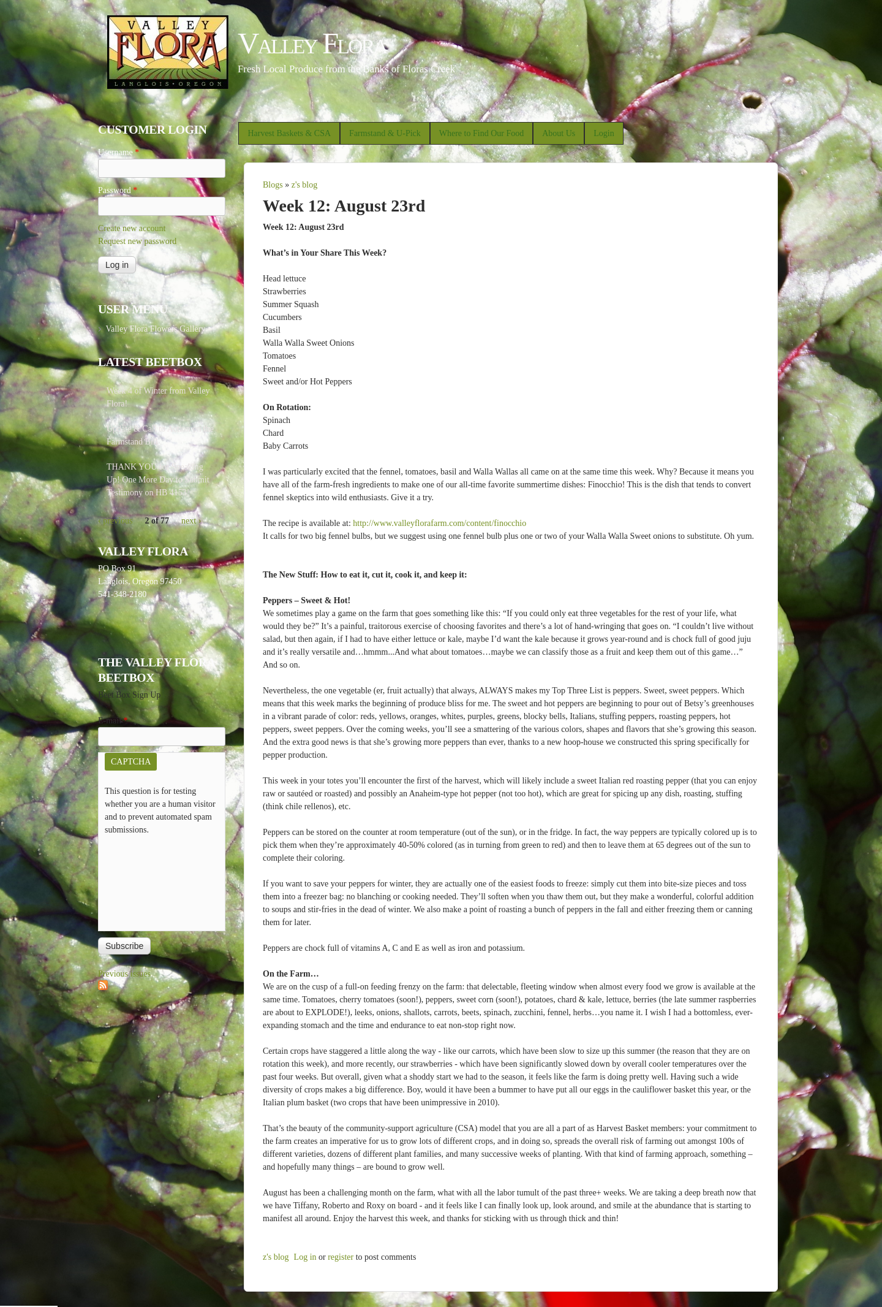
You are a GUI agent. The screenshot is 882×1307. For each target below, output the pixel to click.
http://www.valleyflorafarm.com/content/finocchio (439, 523)
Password (117, 190)
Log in (305, 1257)
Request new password (137, 241)
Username (118, 152)
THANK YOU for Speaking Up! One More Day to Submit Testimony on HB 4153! (158, 479)
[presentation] (155, 880)
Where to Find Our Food (481, 133)
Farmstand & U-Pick (385, 133)
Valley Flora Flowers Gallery (155, 328)
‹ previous (115, 520)
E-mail (113, 720)
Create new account (131, 228)
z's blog (305, 184)
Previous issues (124, 973)
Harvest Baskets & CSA (289, 133)
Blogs (273, 184)
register (340, 1257)
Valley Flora (312, 43)
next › (191, 520)
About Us (558, 133)
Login (604, 133)
